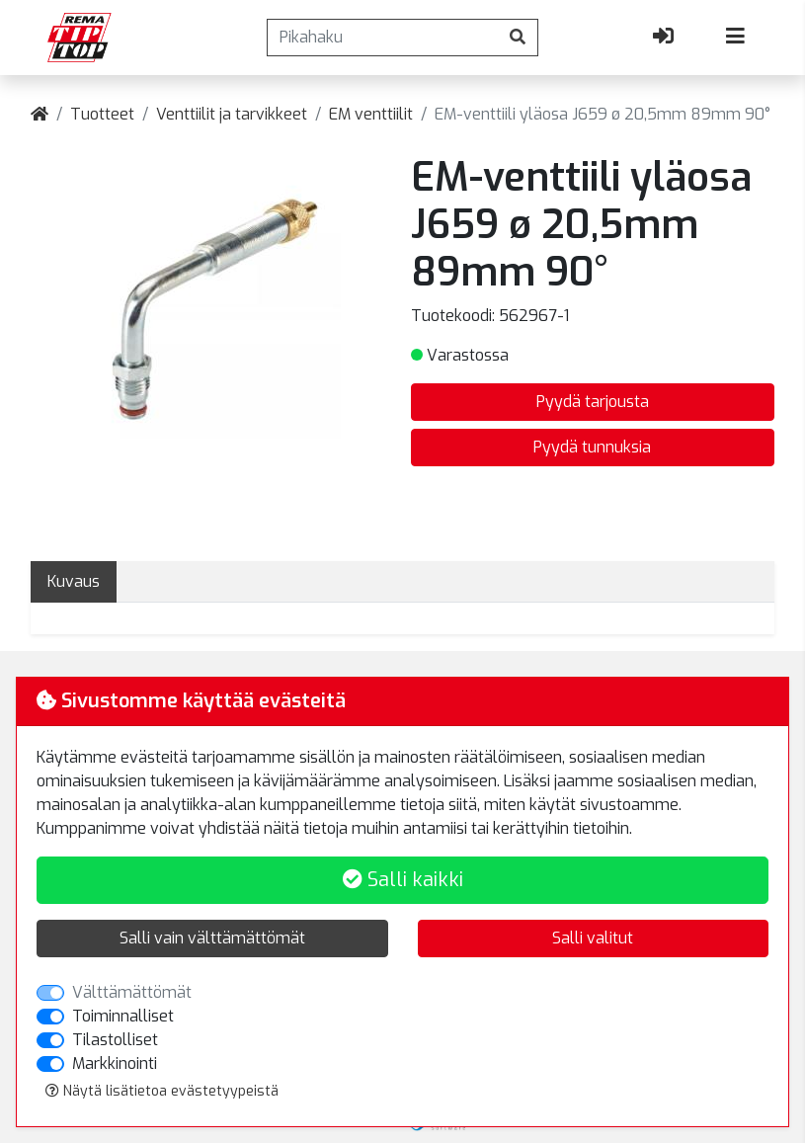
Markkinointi (114, 1063)
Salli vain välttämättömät (212, 938)
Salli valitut (592, 938)
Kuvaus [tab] (73, 581)
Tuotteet (102, 114)
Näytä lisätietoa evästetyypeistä (162, 1091)
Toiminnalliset (123, 1016)
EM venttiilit (371, 114)
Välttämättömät (132, 992)
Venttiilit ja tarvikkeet (231, 114)
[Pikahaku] (383, 37)
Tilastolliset (115, 1039)
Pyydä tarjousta (592, 401)
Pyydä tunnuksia (592, 447)
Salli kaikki (403, 879)
